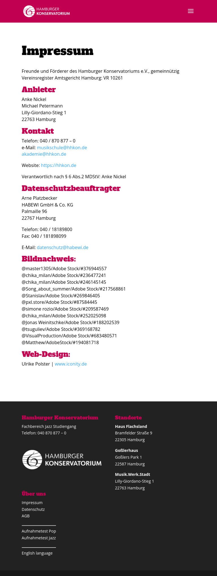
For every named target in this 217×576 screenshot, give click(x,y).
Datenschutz (33, 509)
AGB (26, 515)
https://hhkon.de (58, 165)
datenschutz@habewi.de (63, 247)
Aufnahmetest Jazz (39, 537)
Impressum (32, 502)
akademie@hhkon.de (44, 154)
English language (37, 553)
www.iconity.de (71, 364)
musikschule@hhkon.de (62, 147)
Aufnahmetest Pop (39, 531)
